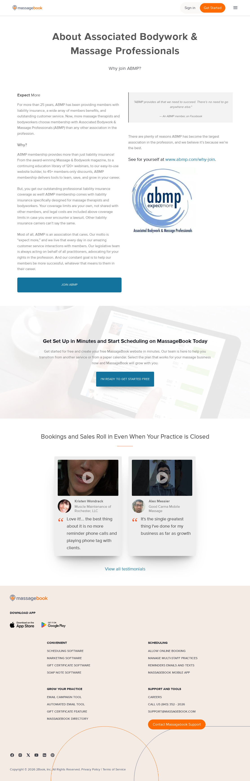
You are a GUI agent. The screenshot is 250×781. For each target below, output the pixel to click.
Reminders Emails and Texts (171, 665)
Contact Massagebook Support (177, 724)
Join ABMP (69, 284)
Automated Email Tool (66, 704)
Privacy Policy (90, 769)
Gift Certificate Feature (67, 711)
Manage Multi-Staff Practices (172, 658)
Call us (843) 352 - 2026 (166, 704)
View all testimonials (125, 569)
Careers (155, 697)
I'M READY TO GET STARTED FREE (125, 379)
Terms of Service (114, 769)
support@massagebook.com (172, 711)
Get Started (212, 8)
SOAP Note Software (64, 672)
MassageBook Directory (67, 718)
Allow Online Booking (167, 651)
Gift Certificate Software (68, 665)
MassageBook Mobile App (169, 672)
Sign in (190, 8)
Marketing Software (64, 658)
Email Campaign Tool (64, 697)
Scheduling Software (65, 651)
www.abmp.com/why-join (190, 159)
